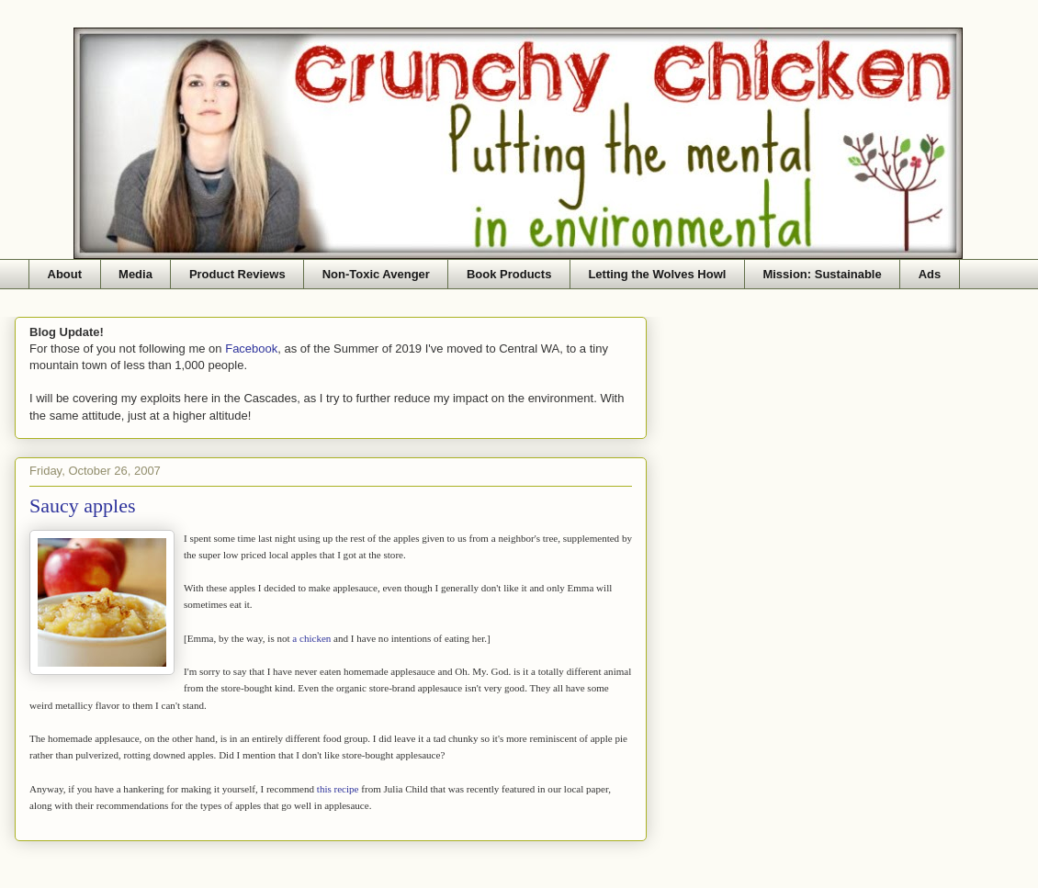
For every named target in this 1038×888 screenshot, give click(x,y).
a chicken (311, 638)
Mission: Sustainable (821, 274)
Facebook (251, 348)
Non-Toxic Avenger (376, 274)
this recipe (338, 788)
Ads (930, 274)
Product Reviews (237, 274)
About (65, 274)
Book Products (509, 274)
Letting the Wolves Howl (657, 274)
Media (135, 274)
